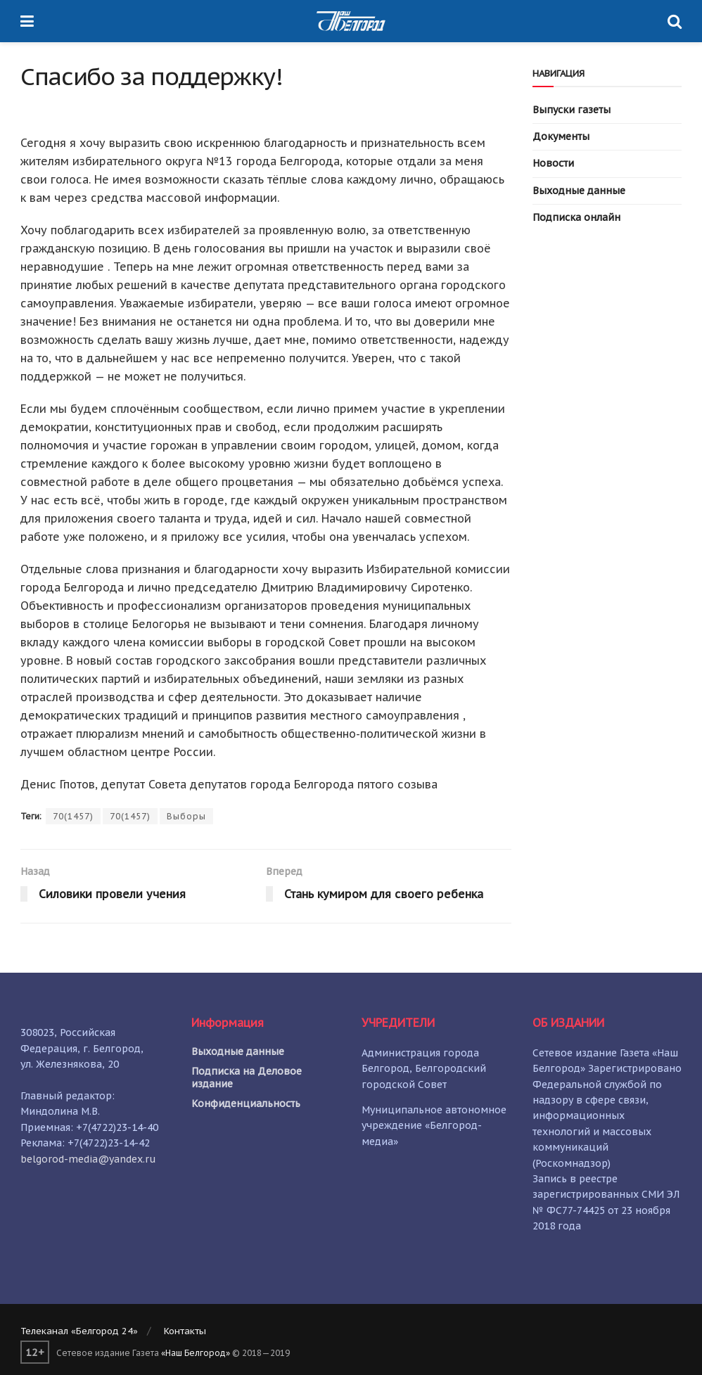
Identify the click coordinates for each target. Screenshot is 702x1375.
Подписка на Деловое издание (246, 1077)
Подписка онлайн (576, 217)
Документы (560, 136)
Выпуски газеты (571, 109)
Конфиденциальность (245, 1103)
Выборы (186, 816)
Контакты (185, 1331)
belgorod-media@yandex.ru (88, 1159)
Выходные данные (578, 190)
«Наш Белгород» (195, 1353)
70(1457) (73, 816)
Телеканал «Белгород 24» (79, 1331)
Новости (553, 163)
